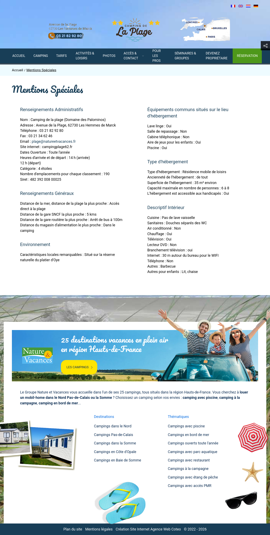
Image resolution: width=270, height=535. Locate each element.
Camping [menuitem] (40, 56)
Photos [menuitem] (109, 56)
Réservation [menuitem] (247, 56)
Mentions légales (98, 529)
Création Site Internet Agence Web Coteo (148, 529)
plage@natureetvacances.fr (54, 141)
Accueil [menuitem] (18, 56)
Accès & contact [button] (134, 55)
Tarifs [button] (61, 56)
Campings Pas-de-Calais (113, 435)
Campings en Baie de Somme (117, 460)
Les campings (80, 367)
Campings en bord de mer (188, 435)
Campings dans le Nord (113, 426)
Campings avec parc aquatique (192, 452)
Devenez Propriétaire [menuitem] (217, 55)
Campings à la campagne (188, 469)
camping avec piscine (200, 398)
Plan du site (72, 529)
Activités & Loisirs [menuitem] (85, 55)
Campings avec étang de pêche (193, 477)
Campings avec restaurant (189, 460)
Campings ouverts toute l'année (193, 443)
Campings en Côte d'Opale (115, 452)
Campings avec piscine (186, 426)
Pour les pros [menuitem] (156, 56)
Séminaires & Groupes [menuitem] (185, 55)
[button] (265, 45)
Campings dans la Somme (115, 443)
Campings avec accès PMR (189, 486)
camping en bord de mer (58, 403)
